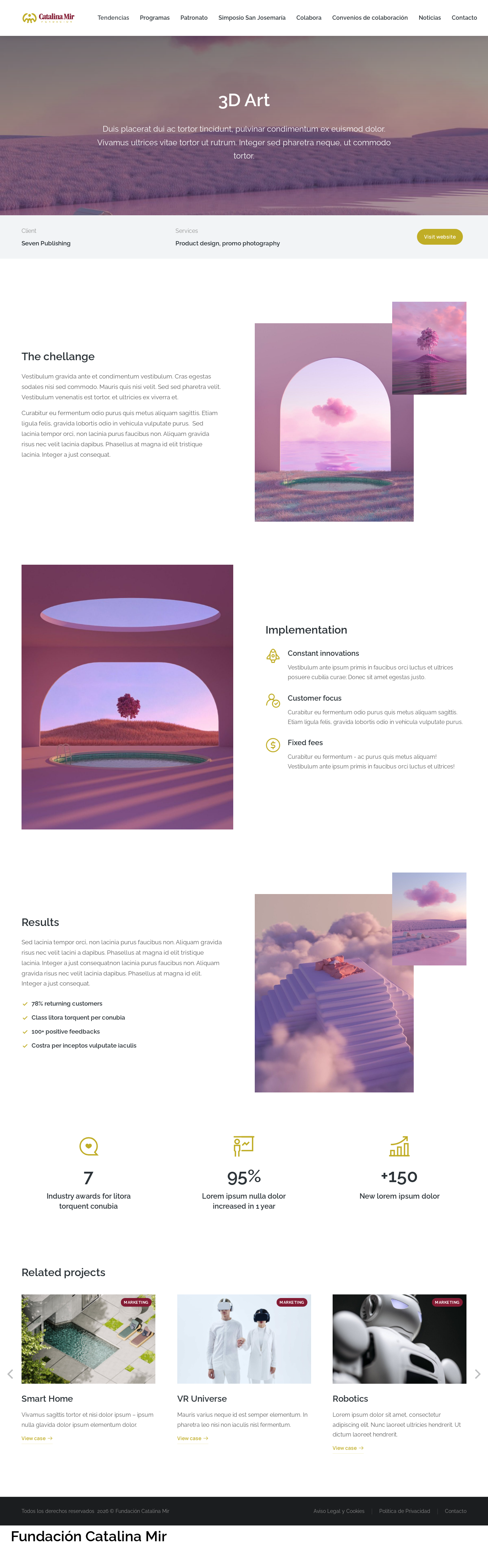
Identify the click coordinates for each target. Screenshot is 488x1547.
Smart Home (47, 1398)
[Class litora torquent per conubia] (122, 1018)
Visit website (440, 236)
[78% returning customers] (122, 1004)
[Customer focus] (273, 700)
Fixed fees (305, 742)
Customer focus (315, 698)
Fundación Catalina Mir (89, 1536)
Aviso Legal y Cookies (339, 1511)
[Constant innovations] (273, 655)
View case (37, 1439)
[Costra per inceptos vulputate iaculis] (122, 1045)
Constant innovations (323, 653)
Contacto (455, 1511)
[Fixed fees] (273, 745)
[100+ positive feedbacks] (122, 1032)
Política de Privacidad (404, 1511)
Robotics (350, 1398)
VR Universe (201, 1398)
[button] (11, 1374)
